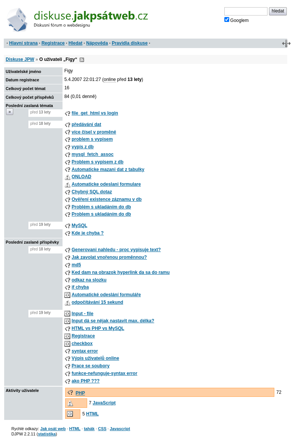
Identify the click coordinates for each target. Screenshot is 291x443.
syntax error (85, 351)
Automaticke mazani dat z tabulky (108, 169)
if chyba (80, 287)
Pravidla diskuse (130, 43)
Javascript (120, 428)
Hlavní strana (23, 43)
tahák (89, 428)
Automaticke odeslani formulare (106, 184)
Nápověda (97, 43)
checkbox (82, 343)
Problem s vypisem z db (98, 162)
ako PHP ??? (86, 381)
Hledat (76, 43)
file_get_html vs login (95, 113)
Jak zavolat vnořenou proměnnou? (109, 257)
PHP (80, 393)
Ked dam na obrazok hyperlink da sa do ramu (121, 272)
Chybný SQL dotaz (92, 191)
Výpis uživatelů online (95, 358)
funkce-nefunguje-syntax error (104, 373)
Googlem (236, 20)
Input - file (82, 313)
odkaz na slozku (89, 280)
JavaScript (104, 403)
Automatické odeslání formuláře (106, 294)
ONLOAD (81, 176)
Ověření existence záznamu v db (107, 199)
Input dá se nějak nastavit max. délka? (113, 320)
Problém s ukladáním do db (101, 207)
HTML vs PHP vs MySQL (98, 328)
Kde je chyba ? (88, 233)
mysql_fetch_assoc (93, 154)
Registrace (52, 43)
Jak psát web (53, 428)
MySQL (79, 225)
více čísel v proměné (94, 132)
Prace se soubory (91, 365)
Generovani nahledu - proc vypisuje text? (116, 249)
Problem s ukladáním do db (101, 214)
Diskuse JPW (20, 59)
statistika (47, 434)
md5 (76, 264)
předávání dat (86, 124)
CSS (102, 428)
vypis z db (83, 146)
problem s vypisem (92, 139)
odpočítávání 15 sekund (97, 302)
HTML (92, 414)
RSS (82, 60)
